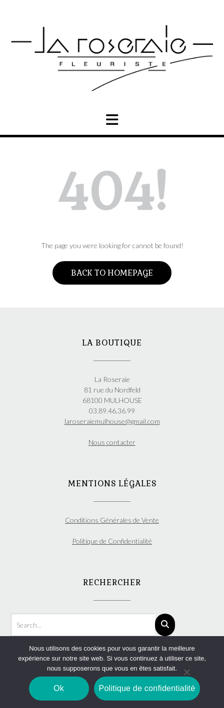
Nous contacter (112, 442)
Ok (59, 688)
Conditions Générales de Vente (112, 520)
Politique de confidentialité (147, 688)
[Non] (186, 672)
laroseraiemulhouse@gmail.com (112, 421)
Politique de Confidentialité (112, 541)
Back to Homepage (112, 273)
